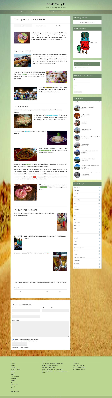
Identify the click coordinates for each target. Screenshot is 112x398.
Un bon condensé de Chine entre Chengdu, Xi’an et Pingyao (91, 173)
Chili (75, 203)
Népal (75, 244)
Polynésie (23, 25)
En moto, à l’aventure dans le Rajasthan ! (90, 137)
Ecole (75, 219)
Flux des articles (78, 365)
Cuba (75, 216)
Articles (77, 102)
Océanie (13, 380)
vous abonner (24, 340)
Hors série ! (77, 225)
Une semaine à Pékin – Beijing (88, 159)
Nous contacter (76, 12)
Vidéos (13, 374)
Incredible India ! (85, 144)
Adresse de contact (47, 307)
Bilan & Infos (66, 12)
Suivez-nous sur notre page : (83, 64)
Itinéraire (26, 12)
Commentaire (15, 320)
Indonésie (76, 232)
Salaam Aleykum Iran (86, 129)
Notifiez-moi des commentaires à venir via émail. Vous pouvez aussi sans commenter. (25, 340)
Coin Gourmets (55, 12)
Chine (75, 206)
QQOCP (20, 12)
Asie (12, 382)
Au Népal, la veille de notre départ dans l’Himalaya (90, 166)
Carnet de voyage (35, 12)
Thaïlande (76, 263)
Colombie (76, 209)
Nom (13, 307)
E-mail (76, 85)
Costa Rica (77, 212)
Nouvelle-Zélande (41, 25)
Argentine (76, 187)
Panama (76, 251)
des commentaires (79, 367)
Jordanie (76, 238)
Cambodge (77, 200)
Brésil (75, 197)
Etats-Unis (77, 222)
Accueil (13, 12)
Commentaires (87, 102)
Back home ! (84, 122)
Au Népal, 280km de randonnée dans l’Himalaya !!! (89, 151)
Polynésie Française (79, 257)
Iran (75, 235)
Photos (13, 373)
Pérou (75, 254)
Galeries (45, 12)
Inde (75, 228)
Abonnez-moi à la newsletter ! (20, 347)
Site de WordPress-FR (79, 369)
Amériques (14, 378)
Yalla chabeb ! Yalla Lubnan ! (88, 107)
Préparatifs (77, 260)
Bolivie (76, 193)
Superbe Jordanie (86, 115)
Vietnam (76, 267)
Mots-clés (97, 102)
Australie (58, 25)
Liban (75, 241)
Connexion (76, 363)
